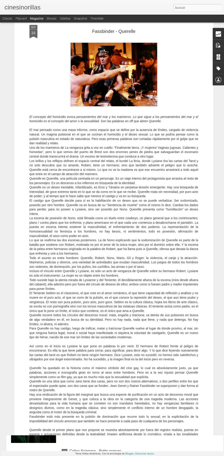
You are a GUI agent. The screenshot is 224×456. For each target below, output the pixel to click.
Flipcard (21, 18)
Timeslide (97, 18)
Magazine (37, 18)
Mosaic (52, 18)
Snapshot (80, 18)
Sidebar (65, 18)
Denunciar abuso (144, 453)
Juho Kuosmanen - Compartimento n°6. (101, 400)
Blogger (129, 453)
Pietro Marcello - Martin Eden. (93, 349)
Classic (7, 18)
